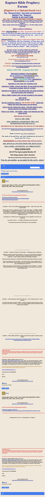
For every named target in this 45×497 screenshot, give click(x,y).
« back (2, 493)
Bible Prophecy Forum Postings (9, 171)
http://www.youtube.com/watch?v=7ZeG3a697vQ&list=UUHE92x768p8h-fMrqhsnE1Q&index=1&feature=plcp (22, 339)
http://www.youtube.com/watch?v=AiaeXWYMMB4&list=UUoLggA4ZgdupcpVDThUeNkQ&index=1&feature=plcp (21, 410)
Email (5, 383)
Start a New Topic (5, 173)
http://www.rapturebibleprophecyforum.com (22, 191)
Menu (3, 165)
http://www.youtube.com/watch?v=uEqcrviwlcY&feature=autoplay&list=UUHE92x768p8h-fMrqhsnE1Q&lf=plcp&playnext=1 (15, 198)
